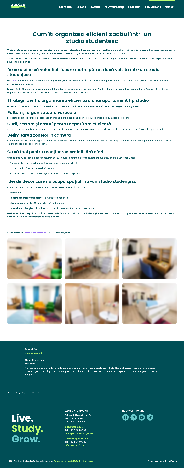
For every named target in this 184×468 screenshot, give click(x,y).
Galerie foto (99, 4)
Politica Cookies (86, 461)
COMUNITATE (153, 13)
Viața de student (33, 353)
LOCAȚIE (81, 13)
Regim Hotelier (122, 4)
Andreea (30, 363)
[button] (34, 258)
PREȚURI (169, 13)
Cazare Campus (74, 426)
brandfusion (171, 461)
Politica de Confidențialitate (66, 461)
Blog (79, 4)
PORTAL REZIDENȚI (162, 4)
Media (87, 4)
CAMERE (95, 13)
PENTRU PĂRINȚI (114, 13)
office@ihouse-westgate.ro (79, 433)
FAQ (110, 4)
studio (13, 80)
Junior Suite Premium (34, 232)
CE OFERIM (134, 13)
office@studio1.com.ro (76, 445)
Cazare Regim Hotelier (77, 438)
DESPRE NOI (66, 13)
